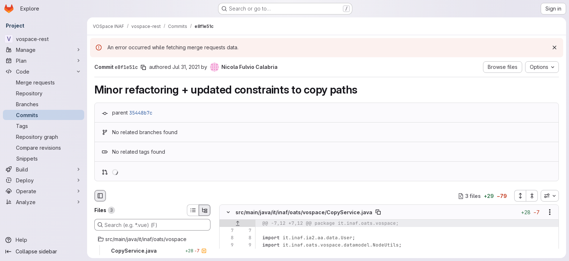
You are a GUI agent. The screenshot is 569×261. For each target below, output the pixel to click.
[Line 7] (227, 231)
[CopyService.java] (152, 251)
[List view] (192, 210)
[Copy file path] (378, 212)
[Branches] (43, 104)
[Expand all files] (520, 196)
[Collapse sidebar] (43, 251)
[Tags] (43, 126)
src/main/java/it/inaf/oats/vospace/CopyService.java (304, 212)
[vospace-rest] (43, 39)
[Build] (43, 169)
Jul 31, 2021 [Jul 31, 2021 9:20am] (186, 67)
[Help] (43, 240)
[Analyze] (43, 202)
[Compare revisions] (43, 147)
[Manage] (43, 50)
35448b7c (140, 112)
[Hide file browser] (100, 196)
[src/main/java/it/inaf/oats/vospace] (152, 239)
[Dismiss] (554, 47)
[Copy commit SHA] (143, 67)
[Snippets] (43, 158)
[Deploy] (43, 180)
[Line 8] (227, 238)
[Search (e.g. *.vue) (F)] (152, 225)
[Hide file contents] (228, 212)
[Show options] (549, 212)
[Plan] (43, 60)
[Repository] (43, 93)
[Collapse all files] (532, 196)
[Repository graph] (43, 137)
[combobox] (550, 196)
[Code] (43, 71)
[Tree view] (204, 210)
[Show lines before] (237, 223)
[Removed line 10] (227, 252)
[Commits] (43, 115)
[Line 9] (227, 245)
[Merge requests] (43, 82)
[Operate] (43, 191)
